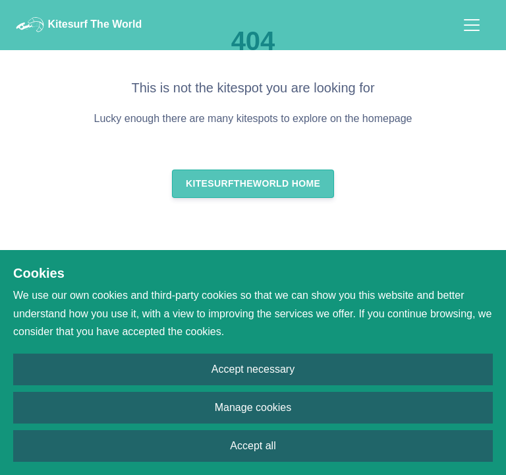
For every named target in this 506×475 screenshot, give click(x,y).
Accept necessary (253, 369)
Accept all (252, 445)
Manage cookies (253, 407)
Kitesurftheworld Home (253, 183)
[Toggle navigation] (471, 25)
